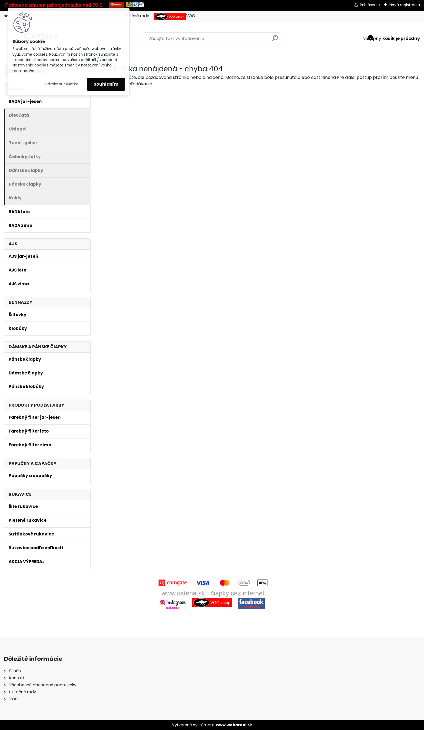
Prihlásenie (370, 5)
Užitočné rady (135, 16)
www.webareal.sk (234, 725)
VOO (174, 16)
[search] (275, 40)
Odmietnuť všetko (61, 84)
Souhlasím (106, 84)
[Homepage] (6, 16)
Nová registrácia (404, 5)
